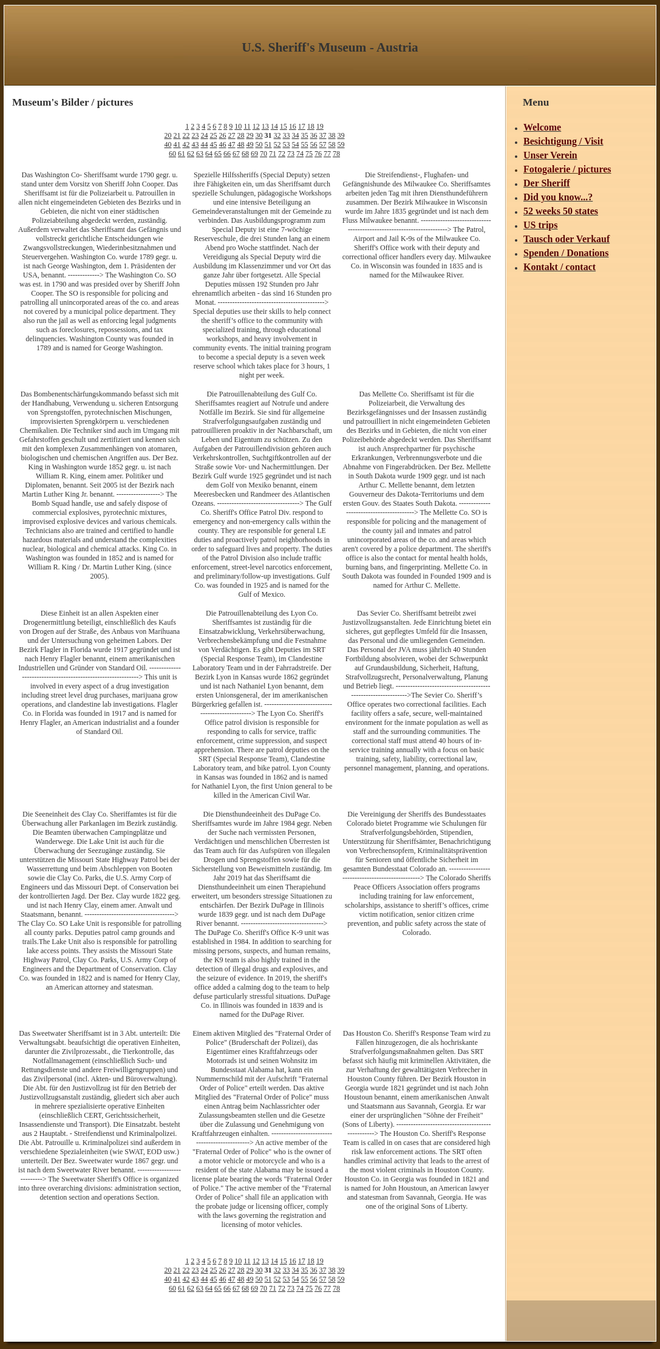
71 (272, 153)
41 (177, 144)
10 (238, 126)
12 (256, 126)
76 (318, 153)
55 (304, 144)
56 (314, 144)
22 (186, 135)
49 (250, 144)
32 (277, 135)
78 (336, 153)
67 (236, 153)
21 (177, 135)
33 (286, 135)
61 (181, 153)
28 (241, 135)
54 (295, 144)
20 (168, 135)
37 (323, 135)
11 (247, 126)
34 (295, 135)
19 (320, 126)
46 (222, 144)
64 (209, 153)
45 (213, 144)
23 (195, 135)
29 (250, 135)
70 (263, 153)
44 (204, 144)
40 (168, 144)
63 (199, 153)
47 (232, 144)
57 (323, 144)
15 (283, 126)
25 (213, 135)
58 (332, 144)
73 (290, 153)
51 (268, 144)
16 (292, 126)
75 (309, 153)
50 (259, 144)
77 (327, 153)
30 (259, 135)
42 (186, 144)
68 (245, 153)
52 (277, 144)
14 (274, 126)
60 (172, 153)
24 (204, 135)
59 (341, 144)
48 (241, 144)
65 (218, 153)
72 (281, 153)
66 (227, 153)
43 (195, 144)
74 (300, 153)
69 (254, 153)
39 (341, 135)
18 (311, 126)
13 (265, 126)
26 (222, 135)
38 (332, 135)
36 (314, 135)
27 (232, 135)
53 (286, 144)
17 (301, 126)
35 (304, 135)
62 (190, 153)
